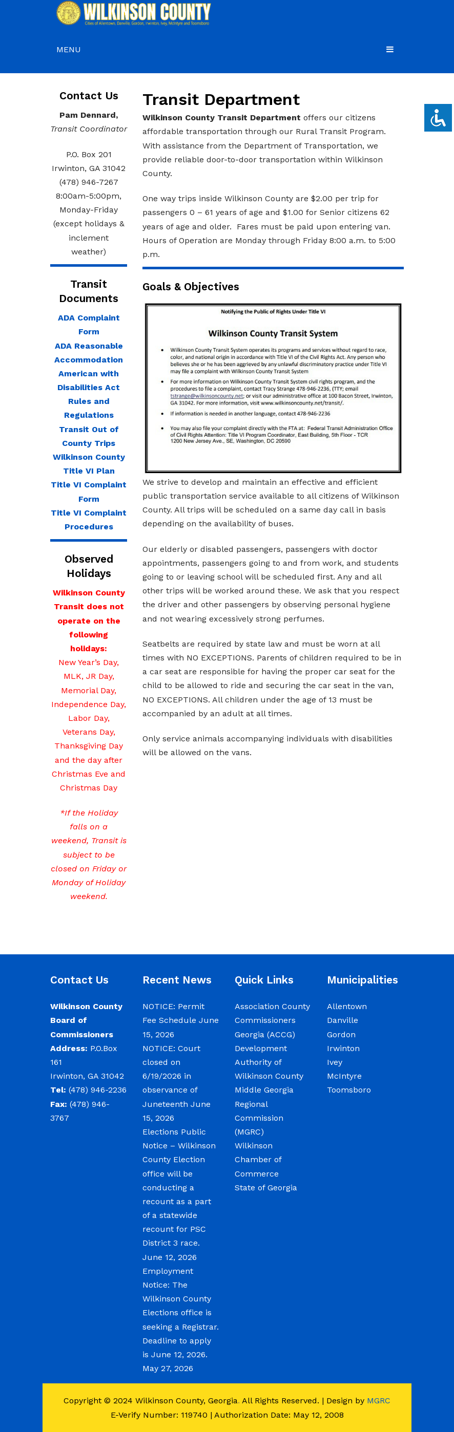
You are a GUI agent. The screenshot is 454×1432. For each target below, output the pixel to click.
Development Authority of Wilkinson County (269, 1062)
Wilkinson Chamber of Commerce (258, 1159)
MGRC (378, 1400)
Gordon (341, 1034)
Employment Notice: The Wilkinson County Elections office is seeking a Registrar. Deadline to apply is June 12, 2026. (180, 1312)
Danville (342, 1020)
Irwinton (343, 1048)
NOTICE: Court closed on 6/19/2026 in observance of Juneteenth (171, 1076)
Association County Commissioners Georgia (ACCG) (272, 1020)
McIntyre (344, 1076)
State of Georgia (266, 1187)
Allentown (347, 1006)
